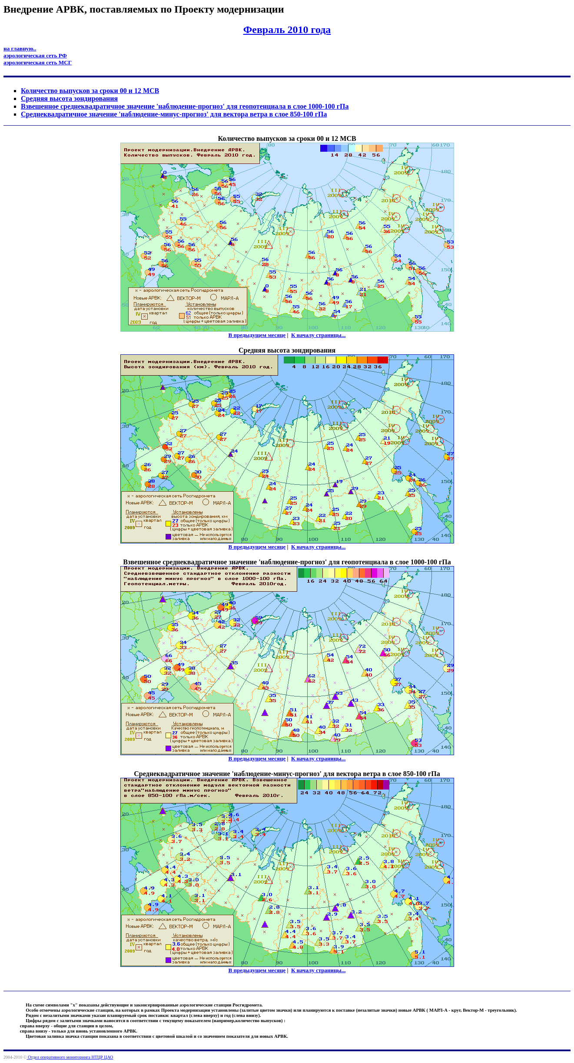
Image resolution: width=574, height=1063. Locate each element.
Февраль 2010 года (287, 29)
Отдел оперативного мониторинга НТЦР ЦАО (70, 1057)
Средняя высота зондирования (69, 98)
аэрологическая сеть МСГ (37, 62)
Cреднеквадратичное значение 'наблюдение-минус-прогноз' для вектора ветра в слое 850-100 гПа (174, 114)
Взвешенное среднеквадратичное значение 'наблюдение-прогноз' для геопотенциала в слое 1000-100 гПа (184, 106)
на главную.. (19, 48)
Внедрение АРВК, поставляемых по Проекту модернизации (143, 9)
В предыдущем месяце (257, 335)
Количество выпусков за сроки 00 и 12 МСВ (90, 90)
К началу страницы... (318, 335)
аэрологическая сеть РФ (35, 55)
